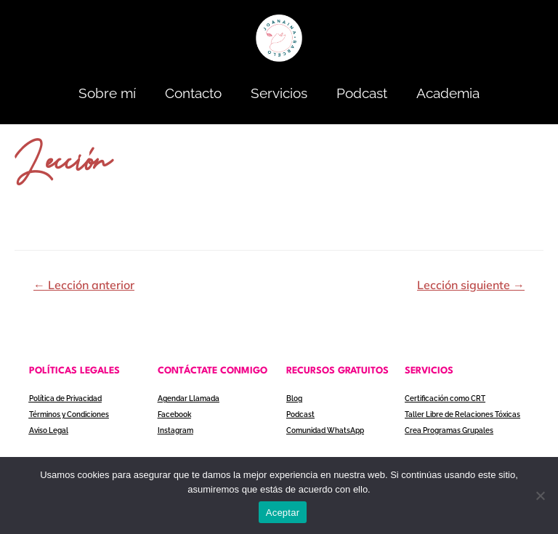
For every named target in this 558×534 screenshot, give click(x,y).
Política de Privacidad (65, 398)
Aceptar (283, 512)
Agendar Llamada (188, 398)
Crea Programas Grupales (449, 429)
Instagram (175, 429)
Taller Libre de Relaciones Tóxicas (462, 414)
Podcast (361, 93)
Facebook (174, 414)
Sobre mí (107, 93)
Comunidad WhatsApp (325, 429)
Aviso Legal (48, 429)
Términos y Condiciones (69, 414)
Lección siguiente (471, 285)
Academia (448, 93)
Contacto (193, 93)
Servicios (279, 93)
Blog (294, 398)
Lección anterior (83, 285)
